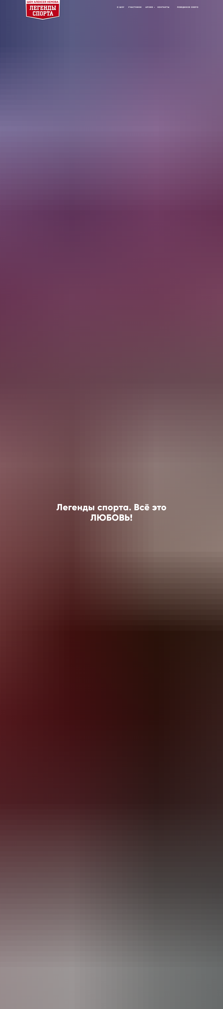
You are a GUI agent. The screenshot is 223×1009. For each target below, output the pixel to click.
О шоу (120, 7)
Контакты (163, 7)
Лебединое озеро (188, 7)
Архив (149, 7)
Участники (135, 7)
